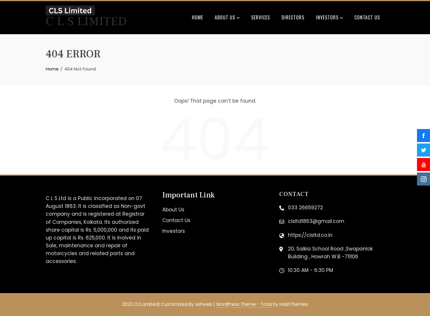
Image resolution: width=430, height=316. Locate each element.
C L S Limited (86, 21)
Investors (329, 18)
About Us (227, 18)
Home (197, 17)
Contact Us (367, 17)
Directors (293, 17)
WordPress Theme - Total (244, 304)
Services (260, 17)
